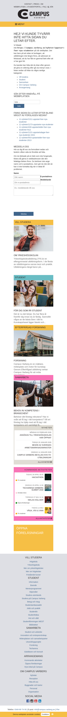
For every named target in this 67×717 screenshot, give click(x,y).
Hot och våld (33, 618)
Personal (33, 688)
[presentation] (34, 202)
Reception (33, 678)
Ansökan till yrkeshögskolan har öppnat (33, 434)
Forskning (20, 360)
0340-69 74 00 (20, 709)
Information (33, 582)
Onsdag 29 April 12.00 (34, 485)
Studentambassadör (33, 605)
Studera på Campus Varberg (33, 598)
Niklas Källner (36, 500)
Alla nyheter (45, 462)
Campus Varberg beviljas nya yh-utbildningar (33, 454)
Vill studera (23, 77)
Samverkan (23, 82)
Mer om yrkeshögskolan (33, 568)
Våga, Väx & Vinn (35, 510)
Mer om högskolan (33, 571)
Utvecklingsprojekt (33, 642)
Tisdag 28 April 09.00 (34, 474)
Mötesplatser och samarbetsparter (33, 638)
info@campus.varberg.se (44, 709)
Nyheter (33, 675)
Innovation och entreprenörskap (34, 635)
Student (22, 79)
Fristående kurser (33, 574)
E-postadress (46, 176)
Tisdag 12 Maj (37, 508)
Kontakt (28, 4)
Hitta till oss (33, 682)
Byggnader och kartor (33, 685)
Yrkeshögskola (33, 565)
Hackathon (37, 477)
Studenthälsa (33, 615)
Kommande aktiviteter (33, 660)
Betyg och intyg (33, 601)
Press (36, 4)
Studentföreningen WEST (33, 621)
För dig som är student (28, 310)
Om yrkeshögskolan (26, 255)
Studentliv (33, 611)
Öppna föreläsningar (29, 530)
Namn (16, 173)
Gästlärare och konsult (33, 651)
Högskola (33, 561)
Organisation (33, 691)
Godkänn (45, 714)
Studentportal (34, 7)
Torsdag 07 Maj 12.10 (34, 497)
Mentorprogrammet (33, 588)
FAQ (44, 7)
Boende (33, 585)
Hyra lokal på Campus (33, 667)
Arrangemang (24, 87)
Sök (19, 106)
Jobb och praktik (33, 608)
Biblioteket (33, 624)
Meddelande (45, 179)
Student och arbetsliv (33, 632)
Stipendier (33, 592)
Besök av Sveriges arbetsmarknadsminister (33, 444)
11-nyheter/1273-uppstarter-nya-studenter (36, 124)
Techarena (33, 648)
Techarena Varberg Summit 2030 (33, 489)
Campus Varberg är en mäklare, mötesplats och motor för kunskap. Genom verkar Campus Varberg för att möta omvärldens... (31, 369)
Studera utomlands (33, 595)
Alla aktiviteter (44, 518)
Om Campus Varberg (27, 85)
